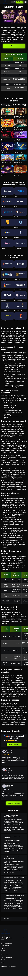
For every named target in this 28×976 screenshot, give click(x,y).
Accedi (13, 2)
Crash (17, 105)
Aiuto (2, 962)
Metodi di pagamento (6, 957)
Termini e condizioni (6, 943)
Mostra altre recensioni (14, 803)
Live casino (11, 105)
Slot (24, 105)
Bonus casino (4, 954)
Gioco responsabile (6, 945)
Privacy (3, 948)
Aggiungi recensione (14, 744)
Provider (3, 960)
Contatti (3, 950)
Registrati (20, 2)
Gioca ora (14, 46)
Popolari (4, 105)
